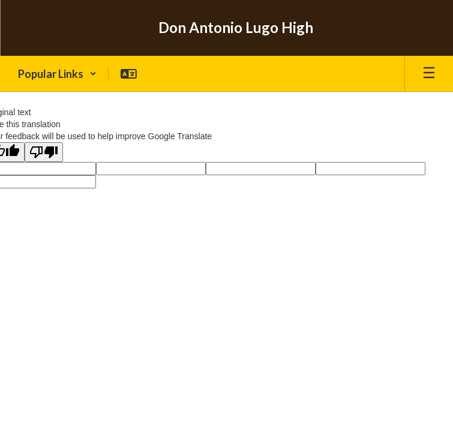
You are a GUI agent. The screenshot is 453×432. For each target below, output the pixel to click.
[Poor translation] (44, 152)
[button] (57, 74)
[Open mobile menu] (429, 74)
